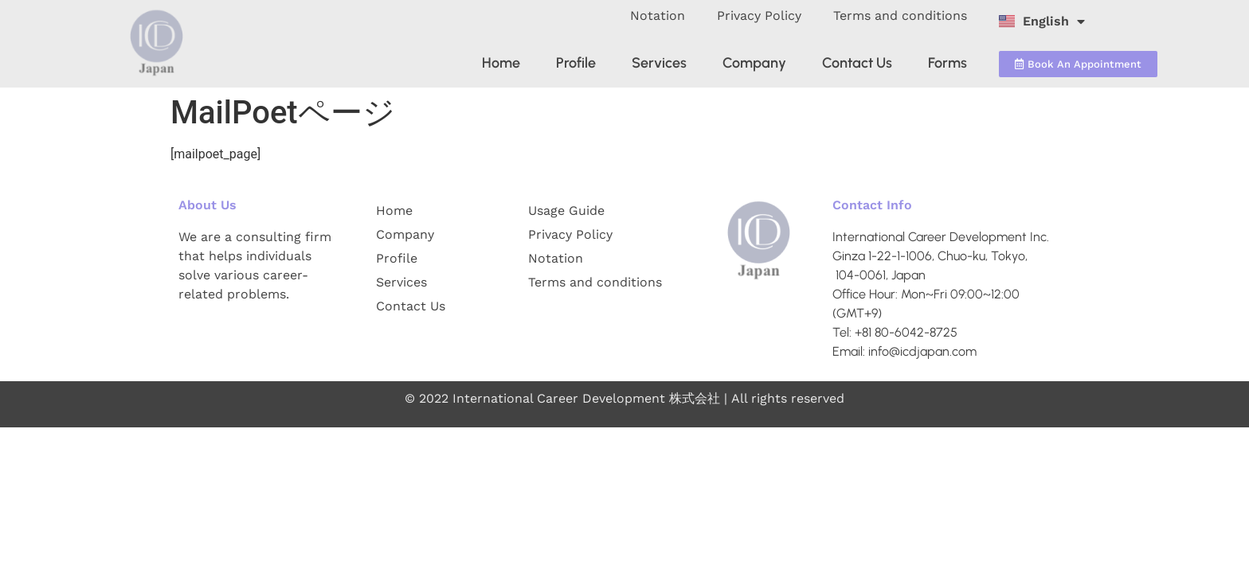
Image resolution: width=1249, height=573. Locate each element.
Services (659, 63)
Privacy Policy (759, 15)
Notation (657, 15)
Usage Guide (566, 210)
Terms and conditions (900, 15)
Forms (947, 63)
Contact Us (857, 63)
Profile (576, 63)
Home (501, 63)
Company (754, 63)
